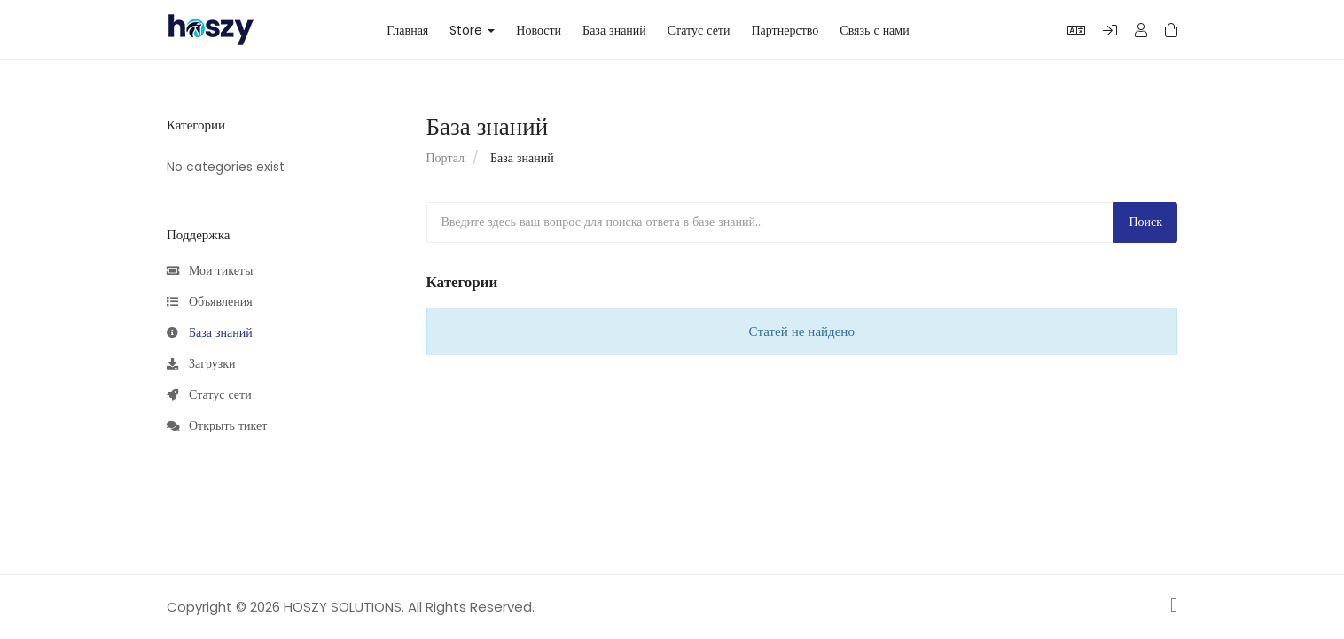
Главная (407, 30)
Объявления (210, 302)
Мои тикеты (210, 271)
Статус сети (699, 30)
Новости (538, 30)
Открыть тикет (217, 426)
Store (472, 30)
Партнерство (784, 30)
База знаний (614, 30)
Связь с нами (874, 30)
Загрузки (201, 364)
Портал (445, 158)
